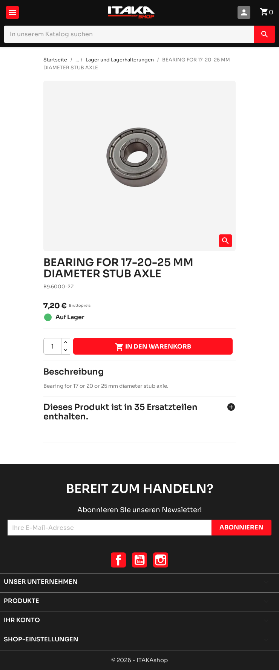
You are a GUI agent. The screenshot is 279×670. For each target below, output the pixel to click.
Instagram (160, 560)
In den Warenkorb (153, 347)
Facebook (118, 560)
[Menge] (52, 346)
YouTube (139, 560)
